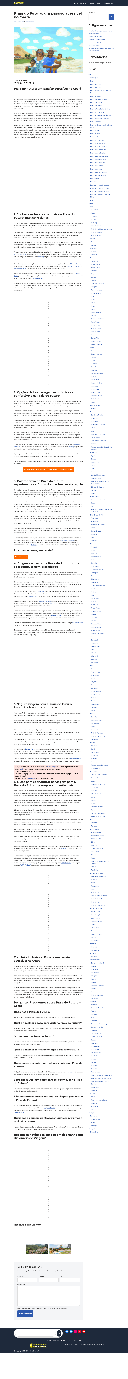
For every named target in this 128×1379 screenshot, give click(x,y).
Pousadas (93, 184)
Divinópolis (95, 591)
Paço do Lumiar (96, 485)
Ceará (19, 21)
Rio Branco (94, 213)
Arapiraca (94, 219)
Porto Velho (95, 965)
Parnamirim (95, 900)
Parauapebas (95, 715)
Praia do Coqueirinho (98, 748)
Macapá (93, 245)
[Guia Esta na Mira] (19, 3)
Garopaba (94, 991)
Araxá (93, 559)
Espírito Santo (95, 418)
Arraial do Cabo (96, 852)
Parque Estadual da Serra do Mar (102, 1096)
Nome (20, 1302)
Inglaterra (93, 1134)
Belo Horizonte (96, 565)
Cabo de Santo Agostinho (99, 787)
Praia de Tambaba (97, 745)
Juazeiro (94, 314)
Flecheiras (94, 372)
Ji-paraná (94, 962)
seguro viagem (53, 780)
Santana (94, 248)
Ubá (92, 660)
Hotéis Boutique (95, 97)
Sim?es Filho (95, 343)
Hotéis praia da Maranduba (99, 158)
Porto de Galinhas (97, 819)
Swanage (94, 1144)
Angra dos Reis (96, 846)
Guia (23, 21)
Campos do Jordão (97, 1044)
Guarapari (94, 424)
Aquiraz (93, 356)
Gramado (94, 946)
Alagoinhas (95, 265)
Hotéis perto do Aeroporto (99, 148)
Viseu (93, 722)
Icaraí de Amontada (97, 379)
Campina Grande (96, 731)
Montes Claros (96, 621)
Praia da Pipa (95, 907)
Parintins (94, 258)
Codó (93, 476)
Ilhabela (93, 1076)
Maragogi (94, 226)
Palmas (93, 1127)
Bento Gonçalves (96, 929)
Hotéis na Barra (95, 135)
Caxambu (94, 572)
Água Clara (94, 526)
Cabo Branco (95, 728)
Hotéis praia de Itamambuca (99, 161)
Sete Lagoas (95, 653)
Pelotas (93, 952)
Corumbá (94, 542)
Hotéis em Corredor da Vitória (100, 120)
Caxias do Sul (95, 942)
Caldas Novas (95, 444)
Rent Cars (41, 601)
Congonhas (95, 575)
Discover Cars (76, 266)
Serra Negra (95, 1105)
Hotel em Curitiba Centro (97, 40)
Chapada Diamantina (98, 287)
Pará (91, 676)
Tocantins (93, 1121)
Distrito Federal (95, 411)
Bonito (93, 536)
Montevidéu (94, 1150)
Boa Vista (94, 972)
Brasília (93, 415)
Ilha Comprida (95, 1066)
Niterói (93, 868)
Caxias (93, 472)
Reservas (56, 1366)
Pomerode (94, 1008)
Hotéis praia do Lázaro (97, 164)
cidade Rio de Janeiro (98, 862)
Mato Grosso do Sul (96, 523)
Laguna (93, 1004)
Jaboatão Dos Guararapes (99, 806)
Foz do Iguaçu (95, 764)
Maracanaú (95, 392)
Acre (91, 209)
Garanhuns (95, 800)
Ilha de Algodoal (96, 702)
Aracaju (93, 1114)
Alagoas (93, 216)
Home (75, 3)
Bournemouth (96, 1137)
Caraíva (93, 284)
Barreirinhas (95, 469)
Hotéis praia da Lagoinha (98, 155)
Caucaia (93, 363)
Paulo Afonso (95, 327)
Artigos (92, 3)
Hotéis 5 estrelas (95, 88)
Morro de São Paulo (97, 323)
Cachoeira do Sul (96, 936)
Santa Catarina (95, 975)
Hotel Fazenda (95, 181)
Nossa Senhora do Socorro (100, 1118)
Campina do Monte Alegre (99, 1040)
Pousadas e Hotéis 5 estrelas (99, 194)
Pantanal (94, 549)
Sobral (93, 408)
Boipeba (94, 278)
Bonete (93, 1034)
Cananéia (94, 1047)
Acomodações (93, 78)
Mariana (94, 611)
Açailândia (94, 463)
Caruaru (94, 793)
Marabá (93, 709)
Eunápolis (94, 291)
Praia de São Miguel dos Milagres (102, 232)
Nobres (93, 514)
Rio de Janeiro (94, 842)
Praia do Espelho (96, 333)
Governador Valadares (98, 595)
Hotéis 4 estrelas (95, 85)
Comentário (21, 1310)
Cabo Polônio (95, 933)
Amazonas (93, 252)
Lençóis (93, 320)
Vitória (93, 434)
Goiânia (93, 451)
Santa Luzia (95, 650)
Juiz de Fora (95, 608)
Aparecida (94, 1021)
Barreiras (94, 275)
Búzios (93, 855)
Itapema (94, 995)
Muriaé (93, 624)
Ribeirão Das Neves (97, 643)
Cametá (93, 696)
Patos (93, 738)
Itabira (93, 604)
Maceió (93, 222)
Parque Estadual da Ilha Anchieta (102, 1092)
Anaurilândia (95, 529)
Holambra (94, 1060)
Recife (93, 823)
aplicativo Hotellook (20, 256)
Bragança (94, 692)
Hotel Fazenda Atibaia (96, 37)
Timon (93, 501)
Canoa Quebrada (96, 359)
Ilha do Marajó (96, 705)
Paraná (92, 754)
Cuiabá (93, 511)
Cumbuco (94, 369)
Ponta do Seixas (96, 741)
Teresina (94, 839)
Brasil (15, 21)
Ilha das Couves (96, 1070)
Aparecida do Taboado (98, 533)
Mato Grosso (94, 504)
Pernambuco (94, 784)
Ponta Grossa (95, 780)
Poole (93, 1140)
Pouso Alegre (95, 640)
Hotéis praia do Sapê (97, 168)
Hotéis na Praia (95, 138)
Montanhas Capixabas (98, 431)
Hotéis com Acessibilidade (98, 100)
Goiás (92, 437)
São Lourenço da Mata (98, 826)
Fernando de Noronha (98, 797)
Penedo (93, 881)
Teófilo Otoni (95, 657)
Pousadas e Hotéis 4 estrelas (99, 191)
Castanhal (94, 699)
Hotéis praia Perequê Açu (98, 174)
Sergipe (92, 1111)
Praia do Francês (96, 235)
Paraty (93, 872)
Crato (93, 366)
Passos (93, 630)
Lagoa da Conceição (97, 1001)
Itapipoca (94, 382)
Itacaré (93, 307)
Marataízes (95, 428)
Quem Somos (76, 1366)
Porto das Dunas (96, 402)
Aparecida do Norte (97, 1024)
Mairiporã (94, 1083)
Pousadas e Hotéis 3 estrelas (99, 187)
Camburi (94, 1037)
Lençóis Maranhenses (98, 482)
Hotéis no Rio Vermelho (98, 145)
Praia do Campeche (97, 1011)
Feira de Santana (96, 294)
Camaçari (94, 281)
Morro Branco (96, 398)
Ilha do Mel (94, 767)
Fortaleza (94, 375)
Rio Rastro (94, 1014)
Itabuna (93, 304)
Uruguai (92, 1147)
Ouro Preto (95, 627)
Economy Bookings (24, 270)
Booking (45, 258)
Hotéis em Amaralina (97, 113)
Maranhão (93, 459)
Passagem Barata (21, 566)
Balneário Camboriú (97, 978)
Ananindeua (95, 686)
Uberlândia (94, 666)
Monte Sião (95, 614)
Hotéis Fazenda (95, 132)
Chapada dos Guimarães (99, 507)
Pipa (92, 903)
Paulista (93, 813)
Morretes (94, 771)
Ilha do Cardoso (96, 1073)
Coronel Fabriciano (97, 585)
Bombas (94, 982)
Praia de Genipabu (97, 913)
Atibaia (93, 1027)
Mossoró (94, 894)
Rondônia (93, 959)
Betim (93, 568)
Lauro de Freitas (96, 317)
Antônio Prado (96, 926)
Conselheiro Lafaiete (98, 578)
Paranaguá (94, 774)
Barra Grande (95, 271)
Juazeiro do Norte (97, 389)
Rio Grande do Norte (97, 887)
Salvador (94, 340)
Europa (91, 1131)
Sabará (93, 647)
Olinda (93, 810)
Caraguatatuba (96, 1050)
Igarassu (94, 803)
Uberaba (94, 663)
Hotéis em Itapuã (96, 123)
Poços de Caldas (96, 637)
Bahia (92, 261)
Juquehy (94, 1079)
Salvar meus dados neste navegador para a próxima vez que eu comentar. (43, 1334)
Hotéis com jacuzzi (96, 103)
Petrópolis (94, 884)
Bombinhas (95, 985)
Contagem (94, 581)
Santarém (94, 718)
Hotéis (92, 81)
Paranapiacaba (96, 1089)
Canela (93, 939)
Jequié (93, 310)
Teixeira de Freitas (97, 346)
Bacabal (93, 466)
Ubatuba (94, 1108)
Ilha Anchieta (95, 1063)
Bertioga (94, 1030)
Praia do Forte (95, 336)
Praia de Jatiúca (96, 229)
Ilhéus (93, 301)
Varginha (94, 669)
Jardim (93, 546)
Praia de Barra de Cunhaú (99, 910)
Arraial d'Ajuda (96, 268)
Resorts (92, 203)
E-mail (41, 1302)
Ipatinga (94, 601)
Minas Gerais (94, 552)
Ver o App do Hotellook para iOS (34, 475)
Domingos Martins (97, 421)
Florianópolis (95, 988)
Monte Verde (95, 617)
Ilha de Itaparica (96, 297)
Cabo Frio (94, 859)
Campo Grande (96, 539)
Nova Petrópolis (96, 949)
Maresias (94, 1086)
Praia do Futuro (29, 21)
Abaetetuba (95, 679)
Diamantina (95, 588)
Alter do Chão (95, 683)
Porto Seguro (95, 330)
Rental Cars (75, 268)
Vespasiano (95, 673)
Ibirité (93, 598)
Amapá (92, 242)
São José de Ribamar (98, 494)
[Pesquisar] (111, 17)
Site (61, 1302)
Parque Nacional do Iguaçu (100, 777)
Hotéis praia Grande (97, 171)
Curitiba (93, 761)
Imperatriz (94, 479)
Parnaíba (94, 836)
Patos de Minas (96, 634)
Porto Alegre (95, 955)
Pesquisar (92, 12)
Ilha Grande (95, 865)
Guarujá (93, 1057)
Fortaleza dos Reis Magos (99, 890)
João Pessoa (95, 735)
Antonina (94, 758)
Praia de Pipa (95, 916)
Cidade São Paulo (97, 1053)
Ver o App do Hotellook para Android (61, 475)
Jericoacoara (95, 385)
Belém (93, 689)
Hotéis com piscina (96, 107)
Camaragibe (95, 790)
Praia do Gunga (96, 239)
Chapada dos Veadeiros (99, 447)
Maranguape (95, 395)
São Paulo (93, 1017)
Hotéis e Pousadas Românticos (100, 110)
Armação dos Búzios (98, 849)
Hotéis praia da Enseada (98, 151)
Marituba (94, 712)
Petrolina (94, 816)
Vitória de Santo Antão (98, 829)
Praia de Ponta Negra (98, 920)
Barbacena (94, 562)
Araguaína (94, 1124)
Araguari (94, 555)
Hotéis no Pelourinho (97, 142)
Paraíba (92, 725)
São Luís (94, 498)
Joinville (93, 998)
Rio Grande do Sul (96, 923)
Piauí (92, 833)
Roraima (93, 969)
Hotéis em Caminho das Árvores (100, 116)
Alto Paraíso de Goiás (98, 441)
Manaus (94, 255)
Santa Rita (94, 751)
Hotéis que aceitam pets (98, 178)
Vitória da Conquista (98, 349)
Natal (93, 897)
